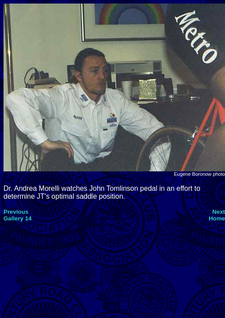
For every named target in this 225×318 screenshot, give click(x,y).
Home (217, 218)
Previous (16, 211)
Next (218, 211)
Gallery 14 (18, 218)
